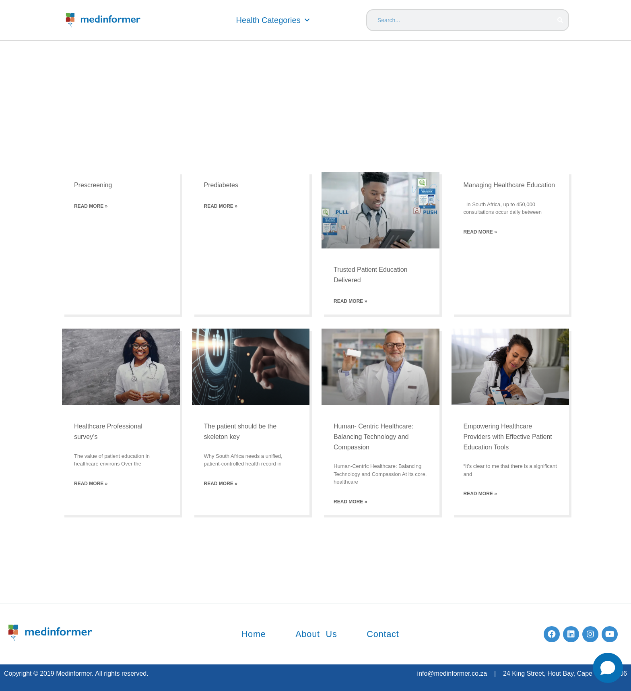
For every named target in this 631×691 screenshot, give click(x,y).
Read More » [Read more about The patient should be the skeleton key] (220, 483)
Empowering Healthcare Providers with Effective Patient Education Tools (508, 436)
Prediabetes (221, 185)
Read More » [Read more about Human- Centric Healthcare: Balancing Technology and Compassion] (350, 502)
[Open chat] (608, 668)
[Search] (560, 20)
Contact (385, 634)
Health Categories (272, 20)
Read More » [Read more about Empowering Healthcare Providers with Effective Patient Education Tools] (480, 494)
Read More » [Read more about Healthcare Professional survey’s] (90, 483)
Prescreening (93, 185)
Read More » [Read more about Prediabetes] (220, 206)
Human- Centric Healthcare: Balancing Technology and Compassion (373, 436)
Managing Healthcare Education (509, 185)
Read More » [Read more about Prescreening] (90, 206)
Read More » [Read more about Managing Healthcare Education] (480, 232)
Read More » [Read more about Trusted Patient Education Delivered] (350, 301)
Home (250, 634)
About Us (316, 634)
